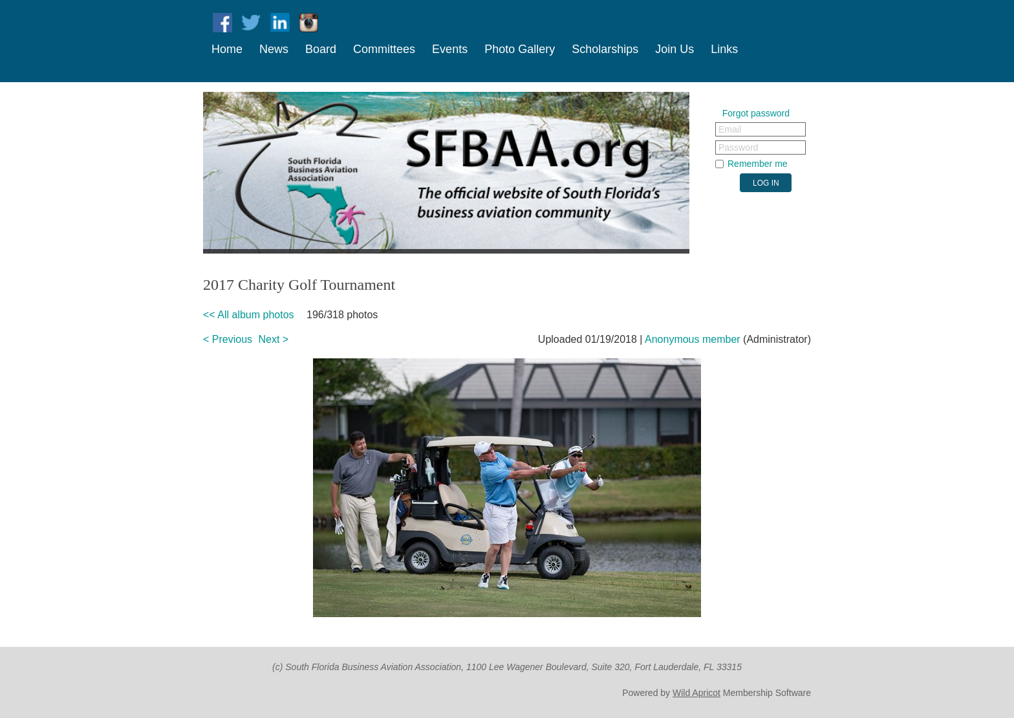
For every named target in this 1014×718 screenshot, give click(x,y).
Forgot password (756, 113)
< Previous (227, 339)
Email (729, 129)
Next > (274, 339)
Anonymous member (692, 339)
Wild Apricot (696, 693)
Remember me (758, 163)
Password (738, 147)
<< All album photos (248, 314)
